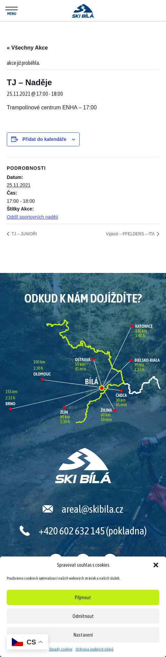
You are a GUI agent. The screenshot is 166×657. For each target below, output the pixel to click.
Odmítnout (83, 616)
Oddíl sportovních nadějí (32, 217)
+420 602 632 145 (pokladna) (93, 530)
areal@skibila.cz (92, 509)
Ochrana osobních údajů (94, 649)
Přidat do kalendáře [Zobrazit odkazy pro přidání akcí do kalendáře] (44, 139)
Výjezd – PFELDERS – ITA (130, 234)
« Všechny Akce (27, 48)
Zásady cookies (60, 649)
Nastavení (83, 635)
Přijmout (83, 597)
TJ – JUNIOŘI (24, 234)
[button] (155, 565)
